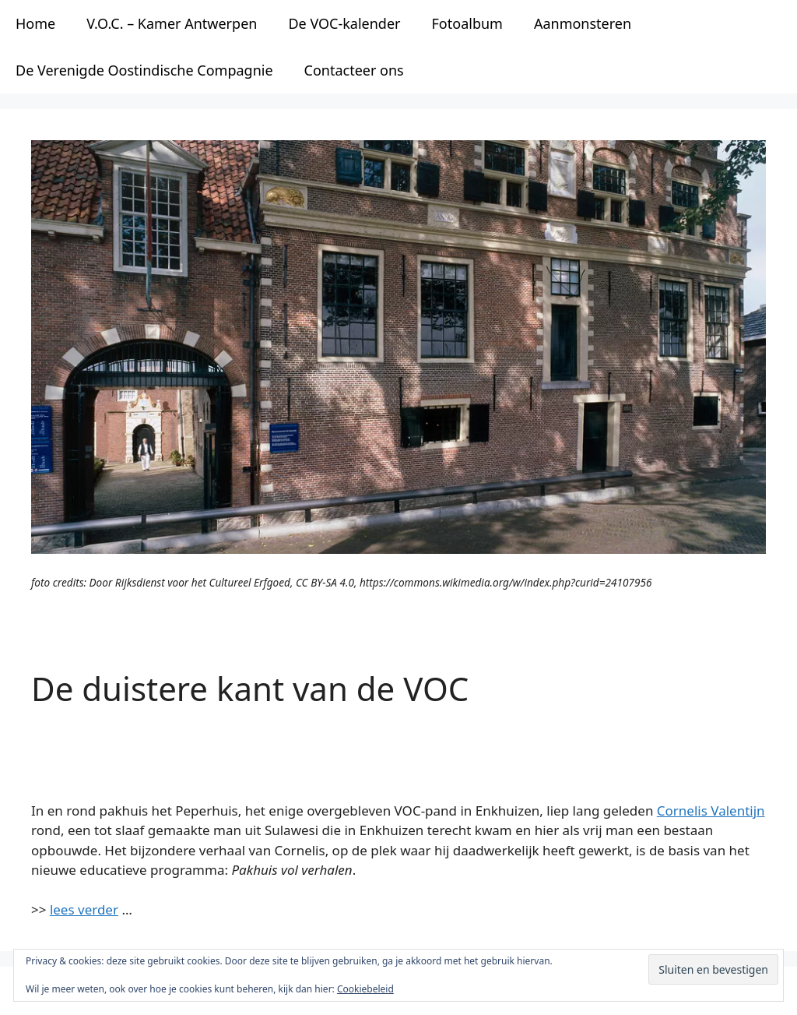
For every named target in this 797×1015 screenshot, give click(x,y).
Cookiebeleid (365, 989)
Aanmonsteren (582, 23)
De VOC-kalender (344, 23)
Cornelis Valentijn (711, 810)
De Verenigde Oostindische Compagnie (144, 70)
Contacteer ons (354, 70)
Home (35, 23)
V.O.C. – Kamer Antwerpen (171, 23)
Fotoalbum (467, 23)
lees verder (84, 909)
